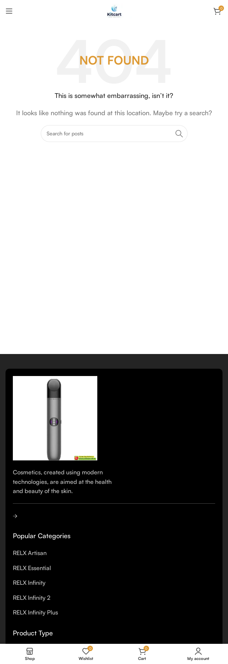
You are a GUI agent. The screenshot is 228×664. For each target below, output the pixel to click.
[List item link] (114, 553)
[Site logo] (114, 10)
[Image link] (55, 417)
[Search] (114, 133)
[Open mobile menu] (9, 11)
